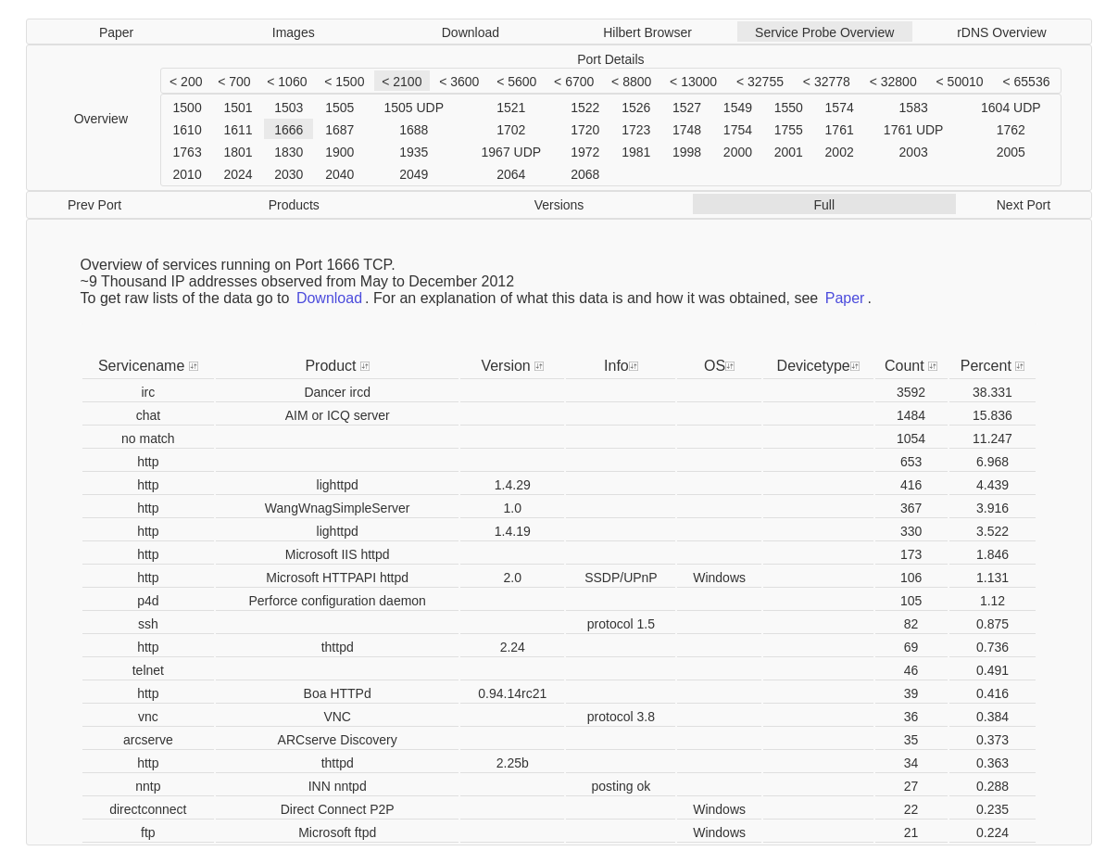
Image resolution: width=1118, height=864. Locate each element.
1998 (686, 152)
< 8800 (631, 81)
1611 (237, 129)
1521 (510, 107)
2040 (339, 174)
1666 (288, 129)
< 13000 (693, 81)
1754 (737, 129)
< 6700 (574, 81)
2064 (510, 174)
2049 (413, 174)
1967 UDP (512, 152)
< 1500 (344, 81)
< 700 (234, 81)
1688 (413, 129)
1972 (585, 152)
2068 (585, 174)
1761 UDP (914, 129)
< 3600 (459, 81)
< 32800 (893, 81)
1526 (636, 107)
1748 (686, 129)
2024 (237, 174)
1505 (339, 107)
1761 (839, 129)
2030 (288, 174)
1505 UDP (413, 107)
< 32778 (826, 81)
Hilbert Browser (647, 32)
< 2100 (401, 81)
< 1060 (287, 81)
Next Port (1023, 204)
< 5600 (516, 81)
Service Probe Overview (824, 32)
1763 (187, 152)
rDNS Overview (1001, 32)
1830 (288, 152)
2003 (913, 152)
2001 (788, 152)
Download (470, 32)
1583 (913, 107)
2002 (839, 152)
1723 (636, 129)
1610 (187, 129)
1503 (288, 107)
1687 (339, 129)
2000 (737, 152)
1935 (413, 152)
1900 (339, 152)
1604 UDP (1011, 107)
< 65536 (1025, 81)
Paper (116, 32)
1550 (788, 107)
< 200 (186, 81)
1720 (585, 129)
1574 (839, 107)
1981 (636, 152)
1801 (237, 152)
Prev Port (94, 204)
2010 (187, 174)
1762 (1011, 129)
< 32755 (760, 81)
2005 (1011, 152)
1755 (788, 129)
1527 (686, 107)
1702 (510, 129)
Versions (559, 204)
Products (294, 204)
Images (293, 32)
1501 (237, 107)
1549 (737, 107)
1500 (187, 107)
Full (824, 204)
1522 (585, 107)
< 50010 (960, 81)
